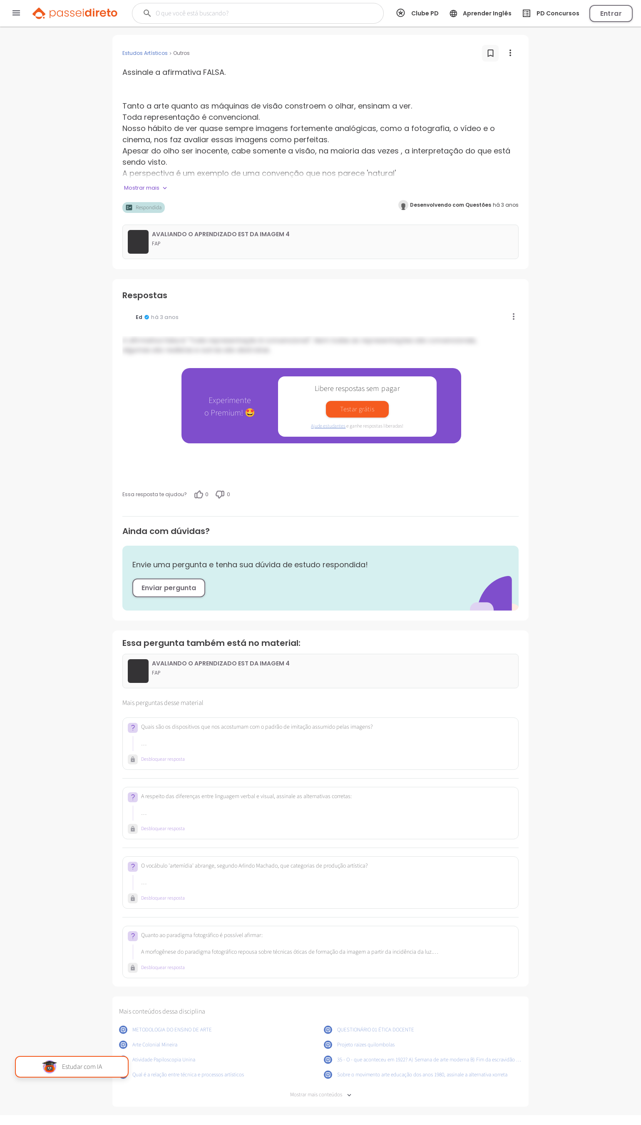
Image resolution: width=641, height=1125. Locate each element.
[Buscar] (245, 13)
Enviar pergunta (169, 588)
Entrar (611, 13)
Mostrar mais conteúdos (320, 1095)
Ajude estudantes (328, 426)
